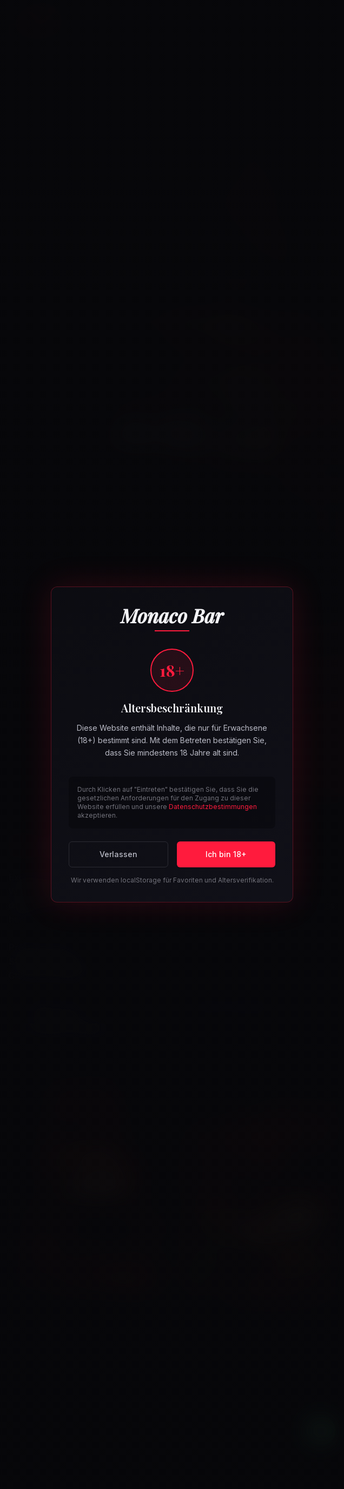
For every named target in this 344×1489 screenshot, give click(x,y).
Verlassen (118, 854)
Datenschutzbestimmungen (213, 807)
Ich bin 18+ (226, 854)
